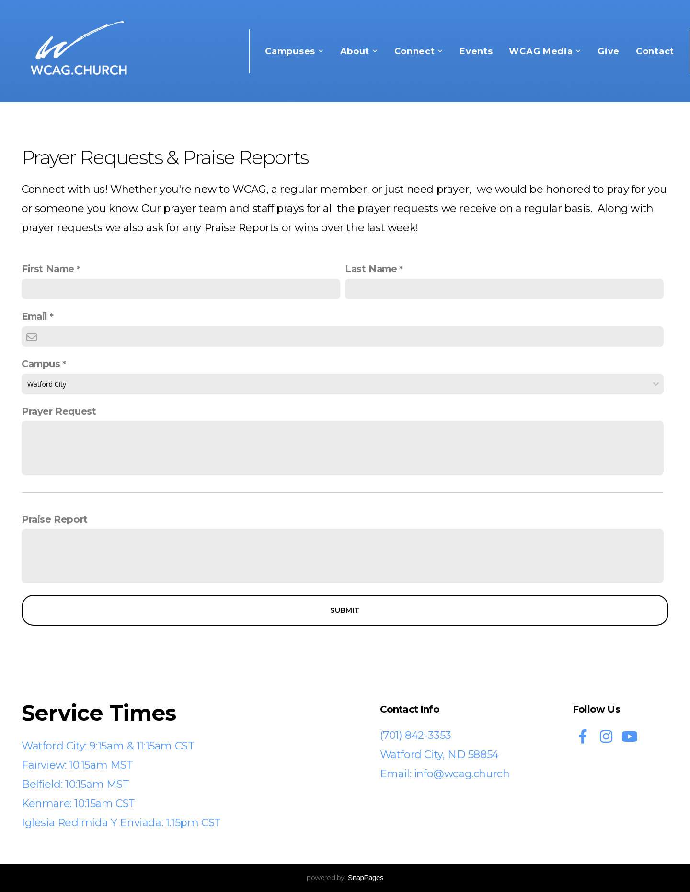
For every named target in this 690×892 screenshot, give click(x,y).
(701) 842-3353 (415, 735)
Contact (655, 51)
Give (609, 51)
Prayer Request (59, 411)
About (359, 51)
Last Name (371, 268)
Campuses (294, 51)
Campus (41, 363)
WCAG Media (545, 51)
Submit (345, 610)
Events (476, 51)
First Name (48, 268)
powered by (345, 877)
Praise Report (55, 519)
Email (34, 316)
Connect (419, 51)
